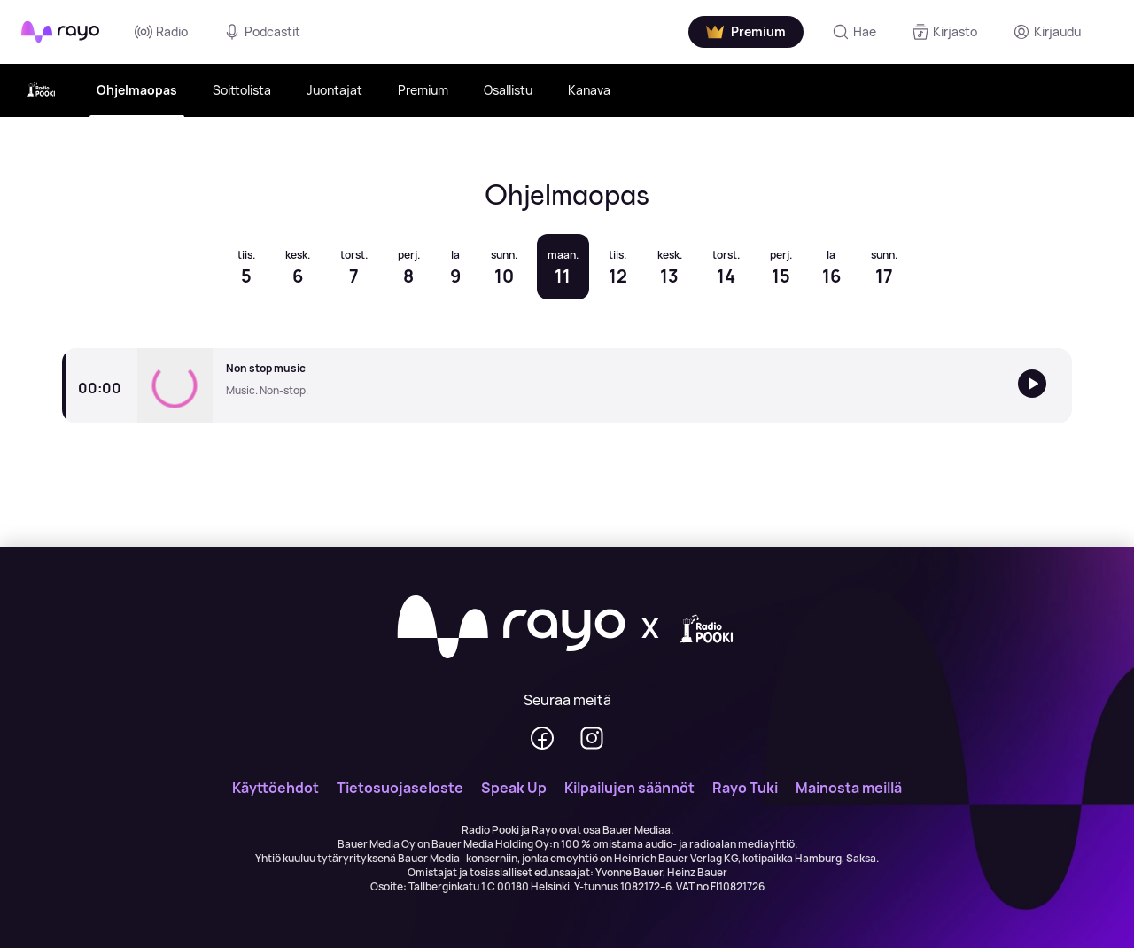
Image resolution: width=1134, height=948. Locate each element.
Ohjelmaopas (137, 90)
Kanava (589, 90)
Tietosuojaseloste (400, 787)
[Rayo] (511, 628)
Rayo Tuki (745, 787)
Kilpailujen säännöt (629, 787)
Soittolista (242, 90)
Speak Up (514, 787)
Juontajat (334, 90)
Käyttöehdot (275, 787)
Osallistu (508, 90)
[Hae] (854, 32)
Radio (161, 32)
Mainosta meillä (849, 787)
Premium (423, 90)
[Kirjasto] (944, 32)
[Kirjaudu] (1047, 32)
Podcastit (261, 32)
